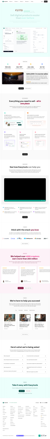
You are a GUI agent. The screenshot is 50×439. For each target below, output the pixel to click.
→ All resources (35, 415)
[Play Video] (5, 200)
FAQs (3, 421)
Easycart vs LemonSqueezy (28, 410)
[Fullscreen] (45, 200)
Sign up (46, 1)
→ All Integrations (12, 425)
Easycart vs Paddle (28, 413)
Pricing (32, 1)
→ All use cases (20, 418)
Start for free (22, 21)
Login (42, 1)
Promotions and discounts (12, 413)
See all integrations (25, 243)
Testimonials (4, 412)
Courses (4, 414)
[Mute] (41, 200)
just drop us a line (20, 351)
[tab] (16, 310)
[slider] (24, 200)
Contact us (42, 417)
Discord (11, 419)
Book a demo (28, 21)
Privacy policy (43, 423)
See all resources (25, 334)
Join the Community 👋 (43, 415)
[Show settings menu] (43, 200)
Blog (33, 414)
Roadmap (42, 409)
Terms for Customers (44, 426)
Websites (4, 409)
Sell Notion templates (21, 416)
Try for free (21, 88)
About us (42, 419)
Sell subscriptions (20, 409)
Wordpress (11, 422)
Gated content (12, 409)
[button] (11, 1)
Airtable (11, 420)
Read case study (28, 88)
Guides (34, 412)
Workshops (34, 409)
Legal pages (4, 418)
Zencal (4, 430)
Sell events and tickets (20, 413)
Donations (4, 424)
